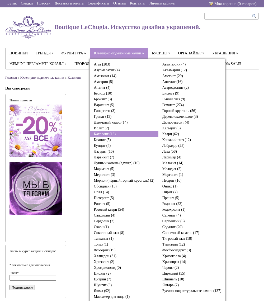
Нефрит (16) (172, 180)
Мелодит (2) (172, 169)
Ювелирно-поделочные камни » (119, 53)
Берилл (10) (103, 93)
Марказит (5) (104, 169)
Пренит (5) (170, 198)
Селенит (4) (171, 215)
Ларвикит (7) (104, 157)
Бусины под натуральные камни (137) (191, 291)
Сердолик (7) (104, 221)
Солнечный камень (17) (180, 233)
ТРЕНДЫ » (44, 53)
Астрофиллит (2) (175, 88)
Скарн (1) (101, 227)
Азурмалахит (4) (107, 70)
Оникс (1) (170, 186)
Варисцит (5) (104, 105)
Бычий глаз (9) (173, 99)
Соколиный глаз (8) (109, 233)
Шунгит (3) (103, 285)
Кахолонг (74, 77)
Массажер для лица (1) (112, 297)
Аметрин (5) (103, 82)
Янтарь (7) (170, 285)
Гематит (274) (173, 105)
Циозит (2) (102, 273)
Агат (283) (102, 64)
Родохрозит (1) (174, 209)
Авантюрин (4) (174, 64)
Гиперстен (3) (104, 111)
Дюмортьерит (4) (175, 122)
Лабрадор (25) (173, 146)
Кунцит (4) (102, 146)
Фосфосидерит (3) (176, 250)
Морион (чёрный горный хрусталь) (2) (124, 180)
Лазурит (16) (104, 151)
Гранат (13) (102, 117)
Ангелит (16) (172, 82)
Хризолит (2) (104, 262)
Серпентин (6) (173, 221)
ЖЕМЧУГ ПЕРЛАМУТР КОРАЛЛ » (38, 64)
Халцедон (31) (105, 256)
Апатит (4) (102, 88)
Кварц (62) (170, 134)
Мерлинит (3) (104, 175)
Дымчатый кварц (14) (111, 122)
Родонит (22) (172, 204)
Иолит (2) (101, 128)
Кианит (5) (102, 140)
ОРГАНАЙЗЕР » (191, 53)
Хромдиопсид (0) (107, 268)
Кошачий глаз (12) (176, 140)
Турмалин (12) (173, 244)
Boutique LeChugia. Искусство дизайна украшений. (103, 28)
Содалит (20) (172, 227)
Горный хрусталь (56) (179, 111)
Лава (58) (169, 151)
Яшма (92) (102, 291)
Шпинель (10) (173, 279)
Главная (11, 77)
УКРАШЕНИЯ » (225, 53)
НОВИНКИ (19, 53)
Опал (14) (101, 192)
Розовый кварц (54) (109, 209)
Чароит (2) (170, 268)
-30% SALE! (231, 64)
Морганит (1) (172, 175)
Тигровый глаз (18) (177, 239)
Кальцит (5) (171, 128)
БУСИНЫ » (161, 53)
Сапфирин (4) (104, 215)
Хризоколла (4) (174, 256)
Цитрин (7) (102, 279)
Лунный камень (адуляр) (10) (116, 163)
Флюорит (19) (104, 250)
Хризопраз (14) (174, 262)
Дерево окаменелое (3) (180, 117)
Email (14, 273)
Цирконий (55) (173, 273)
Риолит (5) (102, 204)
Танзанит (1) (104, 239)
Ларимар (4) (171, 157)
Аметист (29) (172, 76)
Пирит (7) (170, 192)
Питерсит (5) (104, 198)
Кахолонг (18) (105, 134)
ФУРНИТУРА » (74, 53)
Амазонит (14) (105, 76)
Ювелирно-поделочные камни (42, 77)
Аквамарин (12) (174, 70)
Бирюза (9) (171, 93)
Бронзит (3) (103, 99)
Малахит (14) (172, 163)
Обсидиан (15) (105, 186)
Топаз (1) (101, 244)
